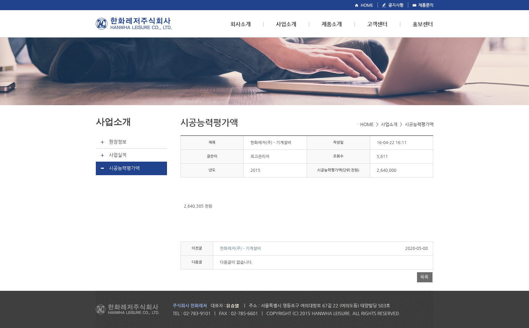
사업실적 (118, 155)
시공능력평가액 (124, 168)
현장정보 (118, 141)
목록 (424, 277)
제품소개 (332, 24)
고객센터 (377, 24)
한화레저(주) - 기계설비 (240, 249)
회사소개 (240, 24)
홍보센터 (423, 24)
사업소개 (286, 24)
